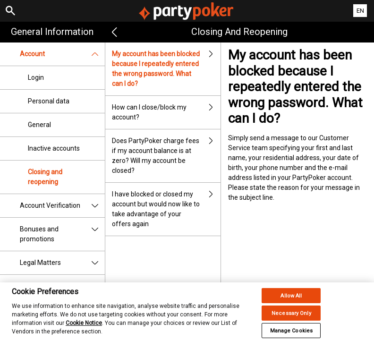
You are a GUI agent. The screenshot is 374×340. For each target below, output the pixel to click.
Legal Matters (62, 262)
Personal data (48, 101)
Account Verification (62, 205)
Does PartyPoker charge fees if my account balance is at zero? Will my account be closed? (166, 155)
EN (360, 10)
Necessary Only (291, 318)
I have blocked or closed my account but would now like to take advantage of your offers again (166, 209)
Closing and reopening (45, 177)
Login (36, 77)
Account (62, 54)
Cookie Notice (84, 327)
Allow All (291, 301)
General (39, 124)
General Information (52, 31)
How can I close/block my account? (166, 112)
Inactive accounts (54, 148)
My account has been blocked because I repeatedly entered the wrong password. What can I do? (166, 68)
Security (32, 286)
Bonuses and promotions (62, 234)
